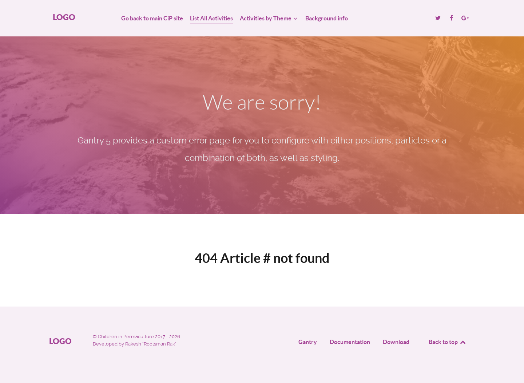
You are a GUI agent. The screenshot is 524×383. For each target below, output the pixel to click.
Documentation (350, 342)
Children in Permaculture (126, 336)
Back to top (448, 342)
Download (396, 342)
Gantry (307, 342)
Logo (64, 16)
